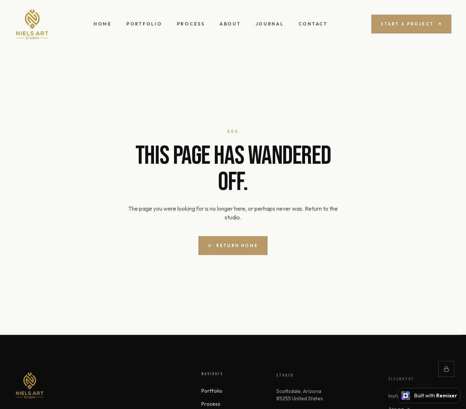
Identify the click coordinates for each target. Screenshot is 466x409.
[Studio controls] (446, 369)
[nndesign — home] (32, 24)
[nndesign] (30, 385)
